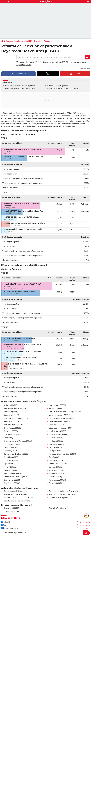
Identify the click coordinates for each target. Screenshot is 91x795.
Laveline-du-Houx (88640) (59, 421)
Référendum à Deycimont (59, 497)
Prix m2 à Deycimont (57, 508)
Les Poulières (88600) (57, 431)
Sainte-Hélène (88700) (58, 464)
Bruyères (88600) (11, 431)
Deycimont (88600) (11, 508)
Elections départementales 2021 (19, 41)
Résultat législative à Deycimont (17, 501)
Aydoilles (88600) (10, 405)
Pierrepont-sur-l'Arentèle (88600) (62, 454)
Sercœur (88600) (55, 467)
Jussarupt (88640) (56, 408)
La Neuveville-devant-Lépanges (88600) (65, 412)
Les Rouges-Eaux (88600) (59, 434)
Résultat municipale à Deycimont (62, 494)
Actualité (5, 522)
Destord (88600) (10, 447)
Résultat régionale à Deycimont (16, 494)
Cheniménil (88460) (12, 444)
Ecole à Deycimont (11, 511)
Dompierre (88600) (11, 460)
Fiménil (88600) (10, 467)
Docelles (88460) (10, 451)
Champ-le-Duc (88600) (13, 434)
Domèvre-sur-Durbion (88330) (16, 454)
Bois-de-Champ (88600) (13, 425)
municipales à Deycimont (11, 118)
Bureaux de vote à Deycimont (57, 86)
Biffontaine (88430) (11, 421)
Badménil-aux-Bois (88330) (15, 408)
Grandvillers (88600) (12, 480)
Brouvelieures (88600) (12, 428)
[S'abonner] (45, 532)
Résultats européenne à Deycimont (63, 491)
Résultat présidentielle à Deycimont (18, 497)
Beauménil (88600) (11, 415)
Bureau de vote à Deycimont (15, 491)
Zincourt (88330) (55, 483)
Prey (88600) (54, 457)
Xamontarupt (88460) (57, 480)
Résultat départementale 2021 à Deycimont (20, 86)
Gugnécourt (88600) (12, 483)
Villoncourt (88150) (56, 473)
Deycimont (51, 88)
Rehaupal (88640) (56, 460)
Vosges (47, 41)
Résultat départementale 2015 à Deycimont (20, 88)
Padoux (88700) (55, 447)
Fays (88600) (9, 464)
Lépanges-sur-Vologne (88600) (55, 62)
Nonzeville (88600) (56, 444)
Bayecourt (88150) (11, 412)
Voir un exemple (83, 522)
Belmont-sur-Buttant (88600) (16, 418)
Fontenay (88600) (11, 470)
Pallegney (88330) (56, 451)
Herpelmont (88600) (57, 405)
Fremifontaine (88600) (13, 473)
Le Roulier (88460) (33, 62)
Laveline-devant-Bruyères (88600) (62, 418)
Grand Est (38, 41)
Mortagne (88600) (56, 441)
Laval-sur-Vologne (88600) (59, 415)
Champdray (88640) (12, 438)
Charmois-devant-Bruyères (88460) (18, 441)
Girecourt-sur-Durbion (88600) (16, 477)
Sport (4, 525)
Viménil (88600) (55, 477)
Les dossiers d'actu (9, 528)
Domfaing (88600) (11, 457)
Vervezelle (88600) (56, 470)
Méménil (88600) (56, 438)
